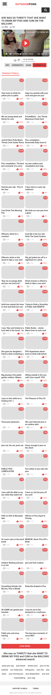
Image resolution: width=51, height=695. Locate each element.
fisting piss (29, 670)
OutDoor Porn (22, 693)
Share (28, 65)
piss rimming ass (16, 674)
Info (7, 65)
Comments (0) (39, 65)
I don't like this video (18, 60)
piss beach (20, 666)
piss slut (40, 670)
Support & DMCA (19, 688)
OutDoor (25, 4)
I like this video (15, 60)
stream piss (33, 666)
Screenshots (17, 65)
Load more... (25, 646)
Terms (36, 688)
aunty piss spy (8, 666)
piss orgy (31, 678)
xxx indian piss (16, 670)
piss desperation (33, 674)
